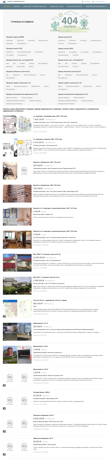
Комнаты (17, 6)
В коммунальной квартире (26, 52)
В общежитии (10, 52)
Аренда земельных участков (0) (71, 77)
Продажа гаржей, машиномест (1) (20, 89)
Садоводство (18, 80)
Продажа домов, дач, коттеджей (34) (21, 61)
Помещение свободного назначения (16, 107)
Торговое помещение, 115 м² (43, 423)
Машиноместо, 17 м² (40, 331)
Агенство (47, 80)
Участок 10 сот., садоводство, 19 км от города (50, 308)
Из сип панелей (37, 68)
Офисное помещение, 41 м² (43, 446)
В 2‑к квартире (43, 52)
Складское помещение (38, 107)
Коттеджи (25, 64)
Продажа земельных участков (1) (19, 77)
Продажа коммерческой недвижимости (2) (23, 101)
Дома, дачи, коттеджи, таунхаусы (35, 6)
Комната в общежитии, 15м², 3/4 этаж (46, 170)
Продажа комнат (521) (15, 49)
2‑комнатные (22, 40)
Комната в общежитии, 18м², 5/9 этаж (46, 193)
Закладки (86, 1)
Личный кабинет (99, 1)
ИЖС (8, 80)
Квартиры (7, 6)
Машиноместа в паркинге (23, 92)
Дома (8, 64)
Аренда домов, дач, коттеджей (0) (72, 65)
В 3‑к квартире (11, 56)
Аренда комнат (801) (67, 49)
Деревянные (24, 68)
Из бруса (9, 71)
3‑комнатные (34, 40)
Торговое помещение (30, 104)
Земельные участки (56, 6)
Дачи (16, 64)
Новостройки (25, 44)
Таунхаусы (36, 64)
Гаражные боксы (39, 92)
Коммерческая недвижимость (96, 6)
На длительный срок (64, 44)
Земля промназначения (33, 80)
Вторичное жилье (11, 44)
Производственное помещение (15, 111)
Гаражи (8, 92)
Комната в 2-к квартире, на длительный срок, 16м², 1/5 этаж (55, 216)
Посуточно (78, 44)
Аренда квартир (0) (66, 37)
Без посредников (39, 44)
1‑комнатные (10, 40)
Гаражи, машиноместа (74, 6)
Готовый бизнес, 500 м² (41, 400)
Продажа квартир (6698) (16, 37)
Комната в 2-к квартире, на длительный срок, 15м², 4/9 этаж (55, 239)
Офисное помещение (12, 104)
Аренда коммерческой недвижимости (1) (75, 101)
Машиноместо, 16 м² (40, 354)
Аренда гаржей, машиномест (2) (71, 89)
